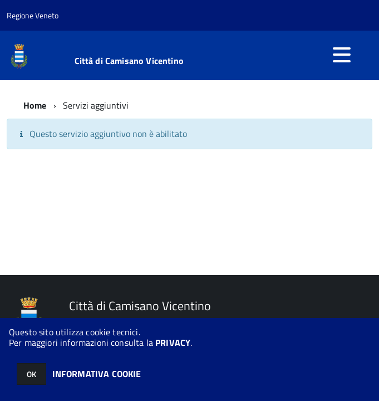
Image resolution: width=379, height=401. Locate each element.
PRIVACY (172, 342)
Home (35, 105)
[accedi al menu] (342, 54)
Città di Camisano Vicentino (129, 60)
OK (31, 374)
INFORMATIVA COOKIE (96, 373)
